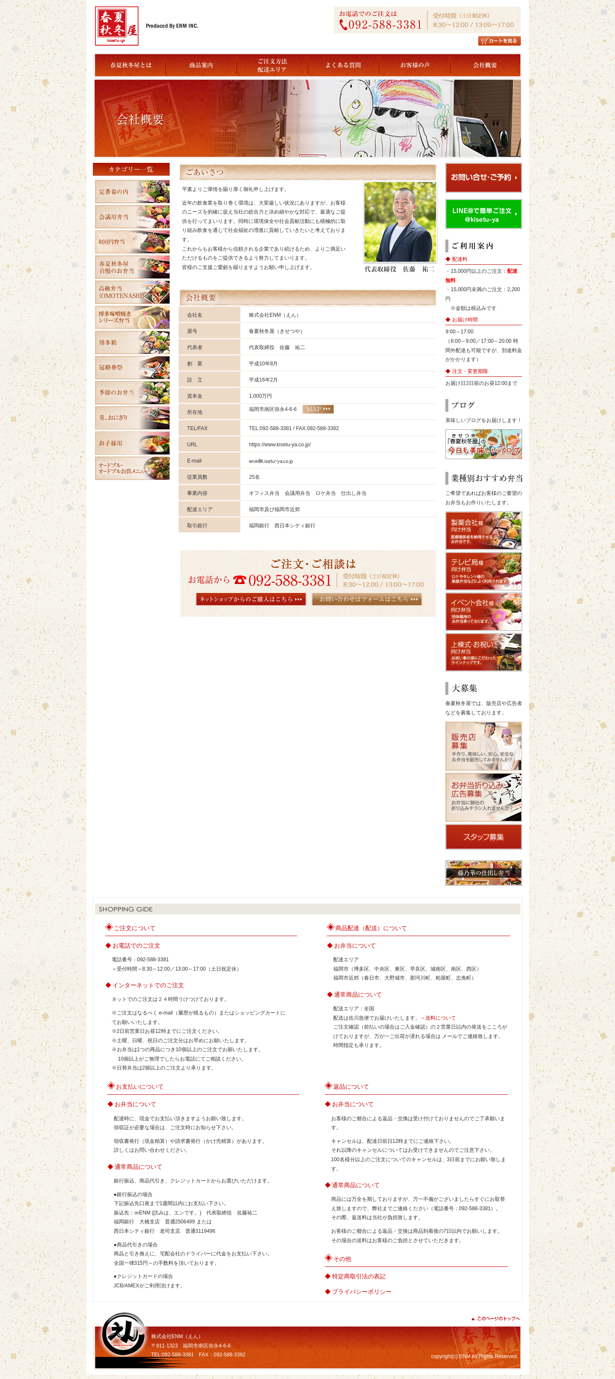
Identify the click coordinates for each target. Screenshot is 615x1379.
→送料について (438, 1018)
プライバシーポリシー (362, 1291)
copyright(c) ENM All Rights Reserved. (474, 1356)
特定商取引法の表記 (359, 1276)
